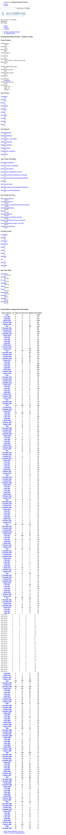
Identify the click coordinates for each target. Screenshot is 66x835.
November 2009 (7, 707)
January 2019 (7, 424)
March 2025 (7, 345)
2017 (7, 450)
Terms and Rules (12, 831)
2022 (7, 399)
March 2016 (7, 494)
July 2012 (7, 584)
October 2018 (7, 432)
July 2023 (7, 386)
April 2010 (7, 696)
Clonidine (3, 181)
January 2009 (7, 726)
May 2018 (7, 441)
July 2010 (7, 690)
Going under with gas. (7, 201)
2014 (7, 524)
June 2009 (7, 716)
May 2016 (7, 490)
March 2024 (7, 369)
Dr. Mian (3, 118)
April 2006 (7, 794)
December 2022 (7, 401)
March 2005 (7, 820)
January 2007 (7, 775)
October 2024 (7, 356)
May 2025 (7, 341)
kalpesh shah (4, 105)
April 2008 (7, 745)
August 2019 (7, 411)
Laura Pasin (4, 115)
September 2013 (7, 556)
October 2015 (7, 505)
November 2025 (7, 330)
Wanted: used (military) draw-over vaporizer (13, 220)
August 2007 (7, 762)
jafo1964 (3, 99)
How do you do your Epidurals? (9, 165)
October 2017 (7, 456)
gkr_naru (3, 280)
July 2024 (7, 362)
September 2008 (7, 735)
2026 (7, 315)
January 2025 (7, 348)
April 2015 (7, 516)
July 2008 (7, 739)
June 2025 (7, 339)
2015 (7, 499)
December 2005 (7, 803)
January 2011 (7, 679)
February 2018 (7, 447)
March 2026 (7, 320)
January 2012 (7, 596)
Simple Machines (20, 833)
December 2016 (7, 477)
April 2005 (7, 818)
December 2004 (7, 828)
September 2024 (7, 358)
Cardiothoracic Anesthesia (8, 151)
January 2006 (7, 800)
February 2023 (7, 396)
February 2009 (7, 724)
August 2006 (7, 786)
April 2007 (7, 769)
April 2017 (7, 467)
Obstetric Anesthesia (6, 141)
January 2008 (7, 750)
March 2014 (7, 543)
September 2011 (7, 605)
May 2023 (7, 390)
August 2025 (7, 335)
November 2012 (7, 577)
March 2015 (7, 518)
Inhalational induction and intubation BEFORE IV (14, 187)
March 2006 (7, 796)
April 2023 (7, 392)
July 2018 (7, 437)
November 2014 (7, 528)
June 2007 (7, 766)
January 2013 (7, 571)
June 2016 (7, 488)
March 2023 (7, 394)
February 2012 (7, 594)
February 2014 (7, 545)
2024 (7, 350)
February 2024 (7, 371)
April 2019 (7, 418)
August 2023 (7, 384)
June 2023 (7, 388)
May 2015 (7, 515)
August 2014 (7, 533)
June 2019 (7, 415)
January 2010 (7, 701)
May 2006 (7, 792)
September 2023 (7, 382)
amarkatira (4, 295)
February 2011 (7, 677)
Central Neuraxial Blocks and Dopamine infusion (14, 178)
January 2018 (7, 448)
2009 (7, 703)
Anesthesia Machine (6, 214)
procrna (3, 124)
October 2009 (7, 709)
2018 (7, 426)
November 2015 (7, 503)
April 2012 (7, 590)
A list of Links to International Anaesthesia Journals (15, 204)
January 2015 (7, 522)
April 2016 (7, 492)
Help (5, 831)
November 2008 (7, 732)
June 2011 (7, 611)
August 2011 (7, 607)
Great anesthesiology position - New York (12, 223)
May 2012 (7, 588)
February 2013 (7, 569)
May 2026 (7, 316)
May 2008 (7, 743)
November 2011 (7, 601)
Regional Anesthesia (6, 135)
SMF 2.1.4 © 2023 (9, 833)
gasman (3, 112)
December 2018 (7, 428)
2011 (7, 598)
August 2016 (7, 484)
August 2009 (7, 713)
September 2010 (7, 686)
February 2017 (7, 471)
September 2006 (7, 784)
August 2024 (7, 360)
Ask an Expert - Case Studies (9, 138)
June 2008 (7, 741)
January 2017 (7, 473)
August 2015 (7, 509)
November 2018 (7, 430)
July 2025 (7, 337)
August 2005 (7, 811)
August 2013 (7, 558)
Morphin (3, 211)
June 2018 (7, 439)
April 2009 (7, 720)
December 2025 (7, 328)
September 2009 (7, 711)
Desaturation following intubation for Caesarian (14, 175)
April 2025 (7, 343)
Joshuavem (7, 80)
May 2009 (7, 718)
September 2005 (7, 809)
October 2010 (7, 684)
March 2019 (7, 420)
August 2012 (7, 582)
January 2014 (7, 547)
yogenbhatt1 (4, 96)
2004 (7, 826)
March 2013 (7, 567)
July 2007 (7, 764)
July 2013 (7, 560)
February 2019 (7, 422)
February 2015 (7, 520)
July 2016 (7, 486)
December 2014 (7, 526)
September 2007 (7, 760)
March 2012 (7, 592)
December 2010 (7, 683)
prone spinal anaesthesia (7, 162)
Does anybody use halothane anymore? (11, 171)
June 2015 (7, 513)
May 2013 (7, 564)
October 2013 (7, 554)
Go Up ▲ (20, 831)
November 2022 (7, 403)
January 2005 (7, 824)
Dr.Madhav (4, 265)
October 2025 (7, 331)
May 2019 (7, 416)
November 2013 (7, 552)
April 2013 (7, 566)
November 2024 (7, 354)
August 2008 (7, 737)
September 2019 (7, 409)
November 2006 (7, 781)
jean (2, 259)
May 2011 (7, 613)
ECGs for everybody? (7, 184)
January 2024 (7, 373)
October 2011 (7, 603)
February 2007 (7, 773)
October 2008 (7, 733)
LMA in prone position (7, 168)
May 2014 (7, 539)
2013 (7, 549)
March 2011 (7, 675)
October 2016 (7, 481)
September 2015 (7, 507)
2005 (7, 801)
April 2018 (7, 443)
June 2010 (7, 692)
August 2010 (7, 688)
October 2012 (7, 579)
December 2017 (7, 452)
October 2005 (7, 807)
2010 (7, 681)
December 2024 (7, 352)
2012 (7, 573)
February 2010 (7, 699)
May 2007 (7, 767)
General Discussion (6, 132)
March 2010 (7, 698)
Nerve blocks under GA (7, 198)
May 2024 (7, 365)
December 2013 (7, 550)
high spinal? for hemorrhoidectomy (10, 190)
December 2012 (7, 575)
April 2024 (7, 367)
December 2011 (7, 599)
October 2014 (7, 530)
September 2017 (7, 458)
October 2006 (7, 783)
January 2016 (7, 498)
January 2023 (7, 398)
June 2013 (7, 562)
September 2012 (7, 581)
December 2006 (7, 779)
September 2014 (7, 532)
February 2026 (7, 322)
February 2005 (7, 822)
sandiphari (3, 109)
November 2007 (7, 756)
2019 (7, 405)
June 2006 (7, 790)
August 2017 (7, 460)
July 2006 (7, 788)
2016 (7, 475)
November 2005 (7, 805)
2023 (7, 375)
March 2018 (7, 445)
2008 (7, 728)
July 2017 (7, 462)
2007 (7, 752)
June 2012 (7, 586)
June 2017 (7, 464)
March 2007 (7, 771)
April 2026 (7, 318)
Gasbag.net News (5, 148)
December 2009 (7, 705)
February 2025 (7, 347)
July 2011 (7, 609)
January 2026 (7, 324)
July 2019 (7, 413)
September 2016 (7, 482)
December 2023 (7, 377)
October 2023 (7, 381)
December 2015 (7, 501)
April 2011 (7, 673)
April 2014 (7, 541)
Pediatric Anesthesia (6, 145)
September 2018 (7, 433)
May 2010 (7, 694)
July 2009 (7, 715)
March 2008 (7, 747)
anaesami (3, 121)
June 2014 (7, 537)
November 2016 (7, 479)
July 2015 (7, 511)
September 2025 (7, 333)
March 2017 (7, 469)
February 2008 (7, 749)
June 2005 (7, 815)
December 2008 (7, 730)
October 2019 (7, 407)
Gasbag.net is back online (8, 226)
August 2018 (7, 435)
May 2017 (7, 465)
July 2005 (7, 813)
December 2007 (7, 754)
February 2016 (7, 496)
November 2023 (7, 379)
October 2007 (7, 758)
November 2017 (7, 454)
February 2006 (7, 798)
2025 (7, 326)
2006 (7, 777)
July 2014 (7, 535)
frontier (3, 102)
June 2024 (7, 364)
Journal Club (4, 154)
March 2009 (7, 722)
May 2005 (7, 817)
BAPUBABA (4, 301)
